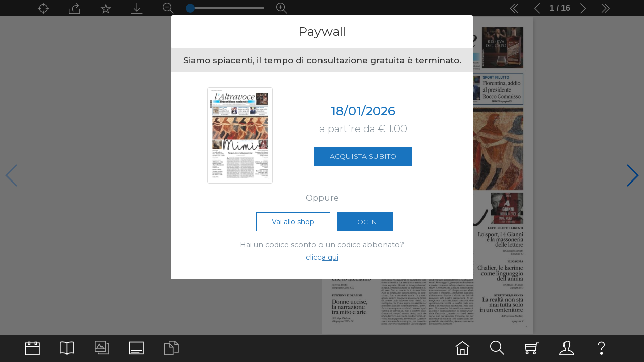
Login (365, 221)
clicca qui (322, 257)
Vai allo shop (293, 221)
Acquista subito (363, 156)
